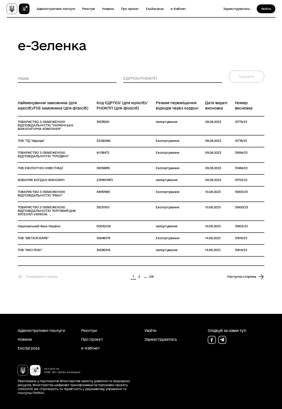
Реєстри (88, 9)
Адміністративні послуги (56, 9)
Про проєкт (130, 9)
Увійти (266, 9)
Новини (108, 9)
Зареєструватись (236, 9)
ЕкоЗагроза (154, 9)
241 (151, 276)
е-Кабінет (178, 9)
